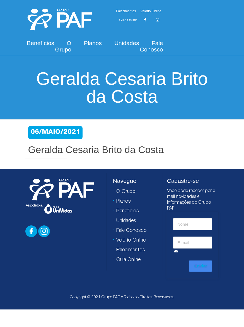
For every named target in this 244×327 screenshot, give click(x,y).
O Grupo (63, 46)
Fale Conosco (151, 46)
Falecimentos (126, 11)
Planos (93, 43)
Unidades (126, 43)
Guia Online (128, 20)
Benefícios (40, 43)
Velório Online (151, 11)
